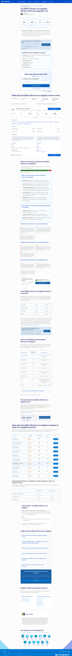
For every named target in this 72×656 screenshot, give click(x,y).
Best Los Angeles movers (26, 599)
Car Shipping (43, 1)
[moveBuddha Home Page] (6, 1)
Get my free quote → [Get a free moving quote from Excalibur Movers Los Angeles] (46, 44)
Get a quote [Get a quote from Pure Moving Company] (56, 459)
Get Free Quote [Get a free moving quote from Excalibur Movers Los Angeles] (36, 580)
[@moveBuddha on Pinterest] (68, 652)
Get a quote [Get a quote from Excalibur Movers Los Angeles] (56, 463)
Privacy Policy (20, 652)
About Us (51, 1)
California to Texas (39, 601)
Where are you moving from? (30, 79)
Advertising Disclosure (65, 1)
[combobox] (36, 82)
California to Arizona (40, 602)
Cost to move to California (26, 601)
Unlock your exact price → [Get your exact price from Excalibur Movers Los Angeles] (44, 417)
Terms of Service (20, 654)
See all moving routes (40, 605)
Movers (29, 1)
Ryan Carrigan (26, 13)
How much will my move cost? (36, 74)
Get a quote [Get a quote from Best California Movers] (56, 467)
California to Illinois (39, 599)
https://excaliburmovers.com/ (41, 151)
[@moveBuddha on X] (65, 652)
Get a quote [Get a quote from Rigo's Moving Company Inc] (56, 443)
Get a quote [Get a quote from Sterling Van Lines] (56, 447)
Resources (36, 1)
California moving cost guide (26, 412)
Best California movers (25, 598)
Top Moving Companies (26, 5)
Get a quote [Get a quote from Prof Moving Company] (56, 451)
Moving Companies (6, 654)
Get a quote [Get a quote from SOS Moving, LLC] (56, 455)
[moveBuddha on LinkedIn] (62, 652)
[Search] (70, 1)
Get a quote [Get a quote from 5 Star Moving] (56, 471)
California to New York (40, 598)
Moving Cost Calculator (21, 1)
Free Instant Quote (36, 85)
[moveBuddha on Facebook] (60, 652)
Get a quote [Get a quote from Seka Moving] (56, 439)
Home (21, 5)
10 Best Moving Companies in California (36, 5)
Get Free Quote (54, 155)
